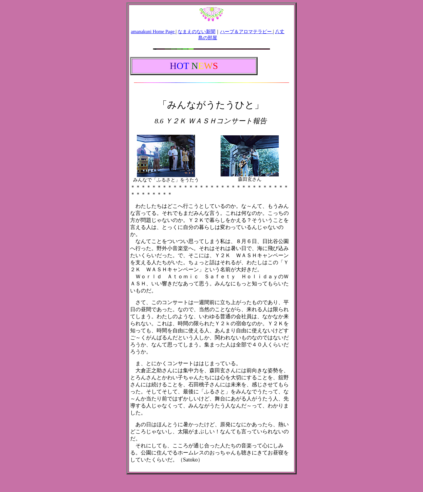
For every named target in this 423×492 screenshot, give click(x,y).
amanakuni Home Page (153, 31)
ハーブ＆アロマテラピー (246, 31)
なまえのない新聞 (196, 31)
